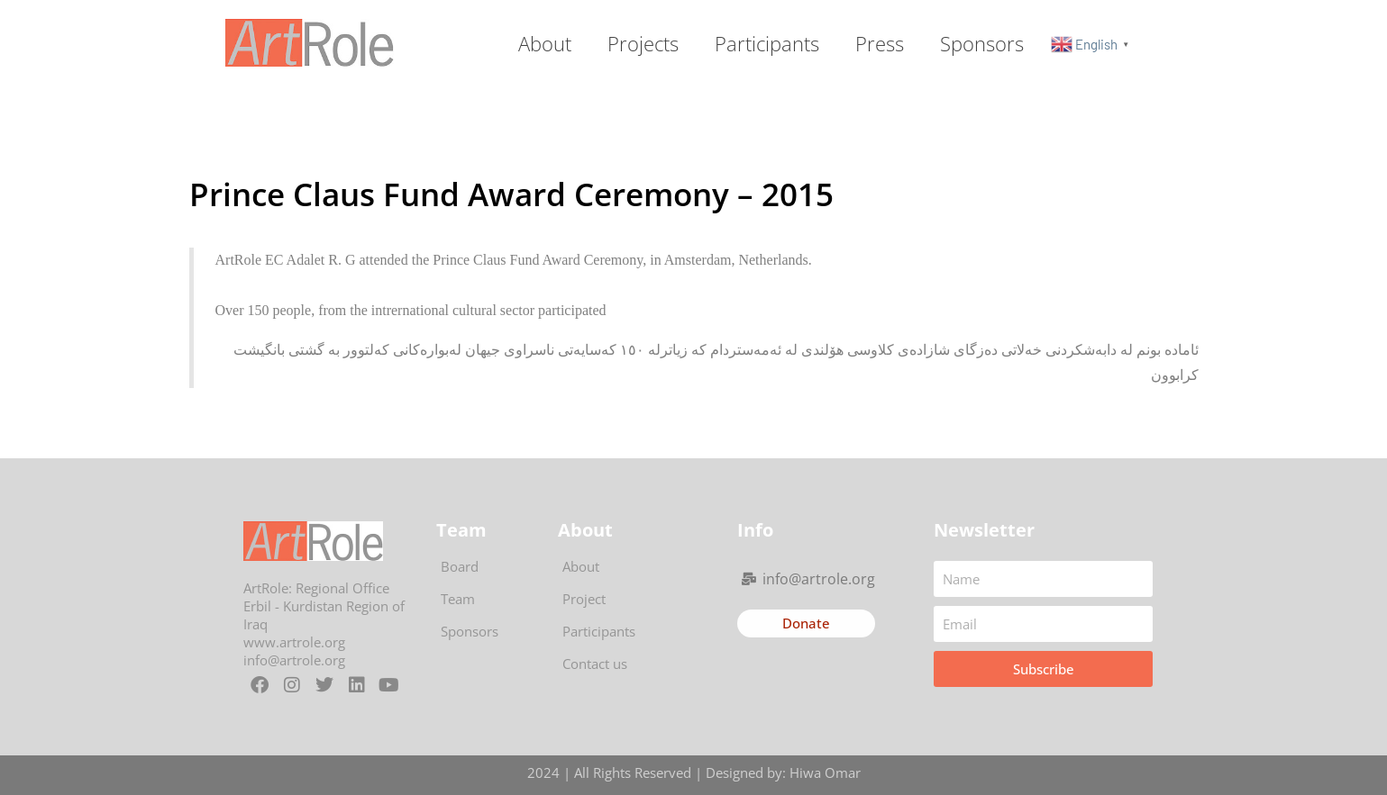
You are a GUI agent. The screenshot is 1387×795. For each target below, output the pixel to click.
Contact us (594, 664)
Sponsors (982, 43)
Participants (767, 43)
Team (458, 599)
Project (584, 599)
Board (460, 566)
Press (879, 43)
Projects (643, 43)
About (544, 43)
